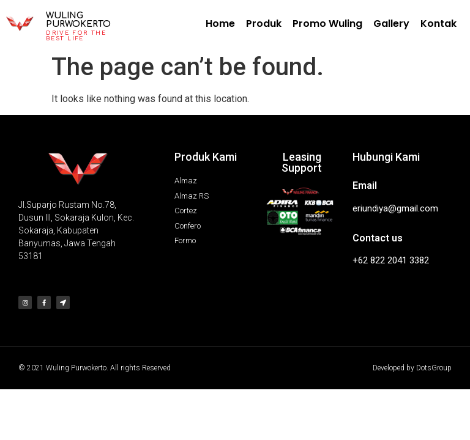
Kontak (438, 23)
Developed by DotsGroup (412, 368)
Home (220, 23)
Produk (264, 23)
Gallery (391, 23)
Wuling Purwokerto (78, 20)
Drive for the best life (76, 36)
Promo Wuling (327, 23)
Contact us (377, 238)
